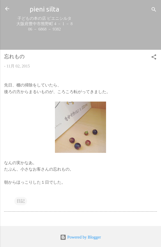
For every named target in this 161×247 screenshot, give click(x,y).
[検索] (154, 10)
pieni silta (44, 9)
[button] (154, 58)
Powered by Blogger (80, 237)
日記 (21, 201)
